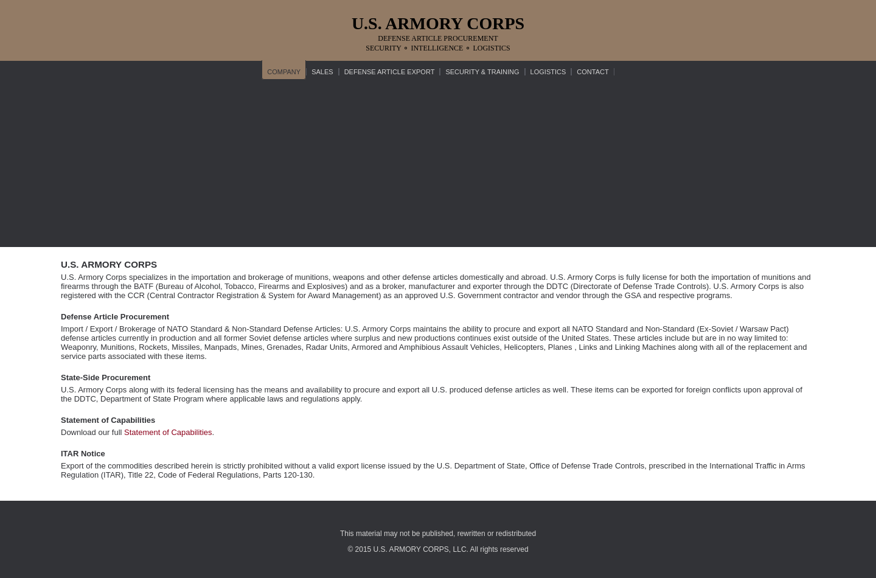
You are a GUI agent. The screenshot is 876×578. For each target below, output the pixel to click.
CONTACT (592, 71)
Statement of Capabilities (168, 432)
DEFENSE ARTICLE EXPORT (389, 71)
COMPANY (284, 71)
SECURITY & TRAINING (482, 71)
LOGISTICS (548, 71)
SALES (322, 71)
